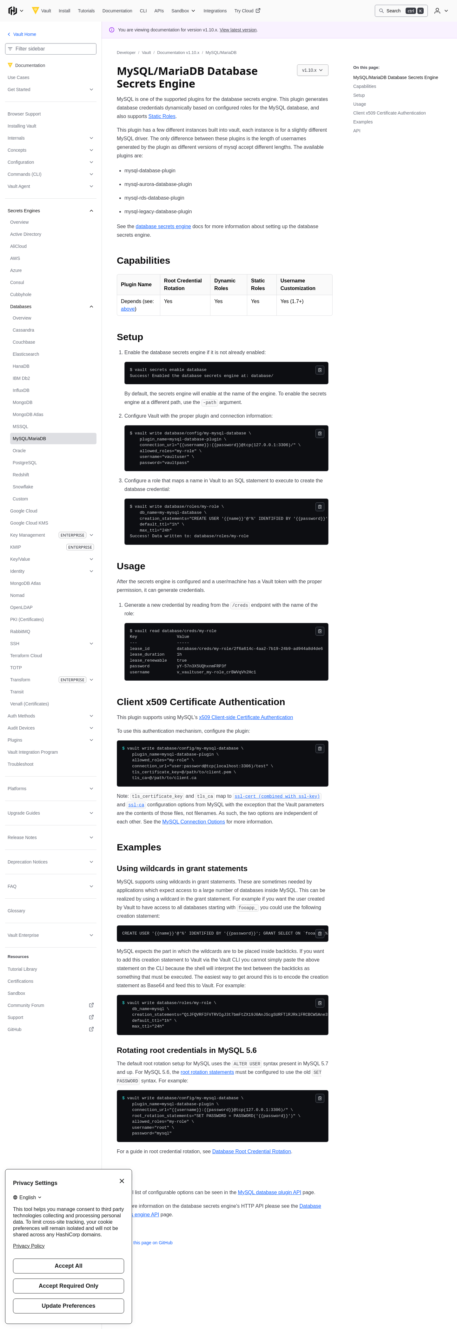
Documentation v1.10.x (178, 52)
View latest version (238, 29)
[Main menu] (16, 11)
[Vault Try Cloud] (247, 11)
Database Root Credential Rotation (251, 1151)
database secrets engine (163, 226)
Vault (146, 52)
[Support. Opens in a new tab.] (50, 1017)
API (357, 130)
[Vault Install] (64, 11)
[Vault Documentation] (117, 11)
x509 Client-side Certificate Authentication (246, 717)
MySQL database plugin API (269, 1192)
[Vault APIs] (159, 11)
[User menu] (440, 11)
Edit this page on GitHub (145, 1242)
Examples (363, 121)
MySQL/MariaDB (221, 52)
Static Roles (162, 116)
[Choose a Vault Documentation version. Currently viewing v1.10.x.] (312, 70)
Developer (126, 52)
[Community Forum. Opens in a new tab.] (50, 1005)
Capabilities (364, 86)
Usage (359, 104)
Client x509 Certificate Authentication (389, 113)
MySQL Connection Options (193, 821)
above (128, 309)
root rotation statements (207, 1072)
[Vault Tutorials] (86, 11)
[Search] (401, 11)
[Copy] (319, 370)
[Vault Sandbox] (184, 11)
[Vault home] (41, 11)
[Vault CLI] (143, 11)
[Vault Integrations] (215, 11)
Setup (359, 95)
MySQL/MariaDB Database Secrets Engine (395, 77)
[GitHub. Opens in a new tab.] (50, 1029)
